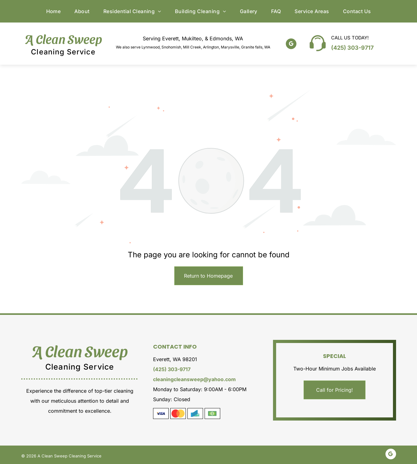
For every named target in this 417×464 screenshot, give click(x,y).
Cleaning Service (63, 52)
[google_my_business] (291, 44)
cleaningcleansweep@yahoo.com (194, 379)
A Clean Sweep (63, 38)
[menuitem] (53, 11)
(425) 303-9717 (352, 47)
